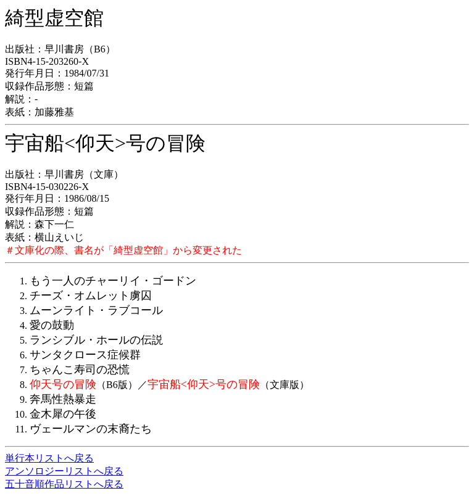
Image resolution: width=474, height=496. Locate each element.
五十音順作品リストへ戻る (64, 484)
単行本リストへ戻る (49, 458)
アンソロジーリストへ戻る (64, 471)
